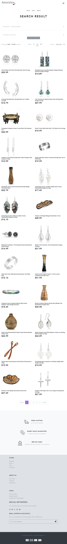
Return (11, 463)
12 (33, 44)
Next (45, 402)
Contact (11, 481)
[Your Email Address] (31, 521)
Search (39, 10)
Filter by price (9, 35)
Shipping (11, 461)
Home (28, 10)
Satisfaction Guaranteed (16, 498)
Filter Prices (33, 38)
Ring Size (12, 467)
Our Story (12, 479)
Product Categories (12, 26)
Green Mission (13, 496)
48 (41, 44)
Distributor (12, 483)
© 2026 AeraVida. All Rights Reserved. (33, 535)
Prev (22, 402)
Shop (33, 10)
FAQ (10, 465)
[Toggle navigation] (63, 3)
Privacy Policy (13, 494)
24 (37, 44)
